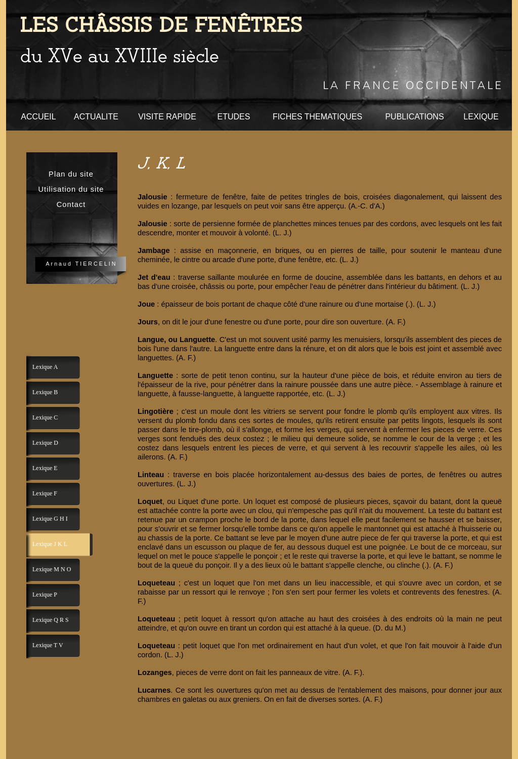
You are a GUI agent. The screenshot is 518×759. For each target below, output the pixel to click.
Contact (71, 204)
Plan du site (71, 174)
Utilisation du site (71, 189)
